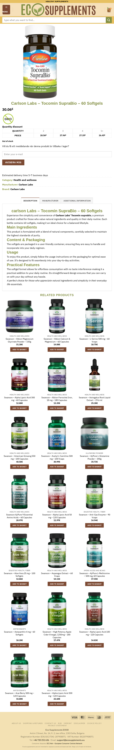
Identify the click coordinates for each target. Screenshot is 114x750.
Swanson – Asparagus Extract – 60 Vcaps (57, 574)
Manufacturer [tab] (50, 200)
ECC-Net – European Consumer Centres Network (64, 743)
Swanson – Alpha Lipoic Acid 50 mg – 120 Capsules (57, 516)
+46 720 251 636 (41, 740)
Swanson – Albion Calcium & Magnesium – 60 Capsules (57, 340)
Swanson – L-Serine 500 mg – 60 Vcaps (94, 340)
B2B (60, 723)
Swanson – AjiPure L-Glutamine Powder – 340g (94, 457)
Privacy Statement (57, 725)
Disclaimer (79, 723)
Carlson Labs (26, 184)
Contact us (50, 723)
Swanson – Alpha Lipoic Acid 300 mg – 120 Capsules (57, 694)
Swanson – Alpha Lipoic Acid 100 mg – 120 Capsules (94, 633)
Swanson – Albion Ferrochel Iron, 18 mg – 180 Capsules (57, 399)
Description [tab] (30, 200)
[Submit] (109, 20)
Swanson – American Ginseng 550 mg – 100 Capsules (19, 457)
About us (16, 723)
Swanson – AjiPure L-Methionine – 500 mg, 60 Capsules (94, 574)
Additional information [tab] (77, 200)
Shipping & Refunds (33, 723)
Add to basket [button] (19, 349)
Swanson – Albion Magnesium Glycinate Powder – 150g (19, 340)
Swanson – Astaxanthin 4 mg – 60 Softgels (19, 633)
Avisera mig (13, 162)
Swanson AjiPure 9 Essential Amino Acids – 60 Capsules (19, 516)
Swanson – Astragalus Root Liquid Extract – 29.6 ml (94, 399)
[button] (6, 9)
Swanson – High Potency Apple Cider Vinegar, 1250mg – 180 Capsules (57, 634)
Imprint (68, 723)
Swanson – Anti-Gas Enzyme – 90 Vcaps (94, 516)
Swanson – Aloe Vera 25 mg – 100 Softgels (19, 574)
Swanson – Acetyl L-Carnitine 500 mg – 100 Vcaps (57, 457)
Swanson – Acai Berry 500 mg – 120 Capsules (19, 694)
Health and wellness (25, 179)
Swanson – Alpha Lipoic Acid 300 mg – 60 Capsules (19, 399)
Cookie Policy (94, 723)
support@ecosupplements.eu (71, 740)
